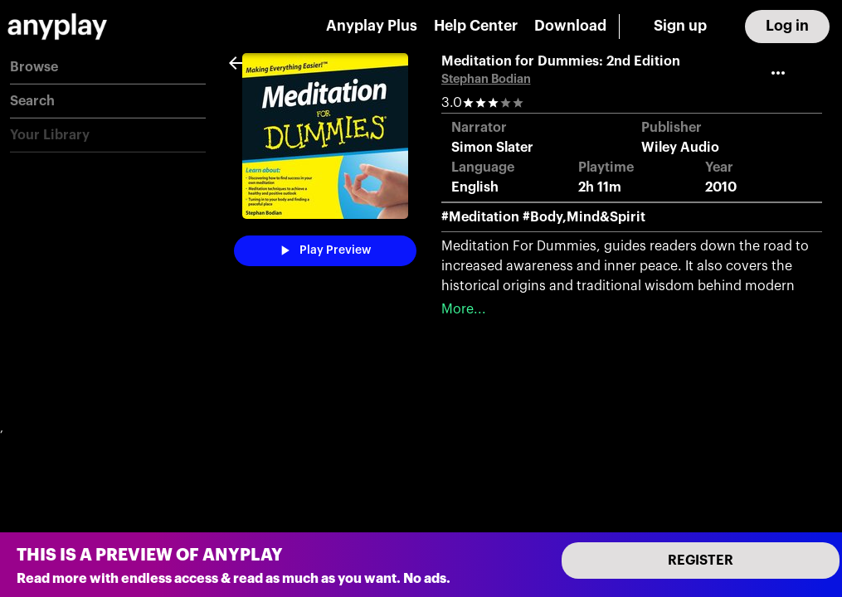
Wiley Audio (680, 147)
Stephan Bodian (486, 79)
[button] (108, 68)
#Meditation (480, 217)
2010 (721, 187)
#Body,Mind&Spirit (584, 217)
